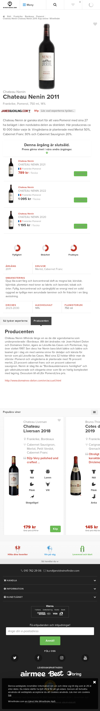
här (9, 695)
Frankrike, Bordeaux (40, 439)
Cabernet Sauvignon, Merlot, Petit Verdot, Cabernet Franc (41, 449)
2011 (8, 269)
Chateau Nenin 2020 (32, 215)
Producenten (41, 320)
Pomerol (22, 104)
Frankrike (9, 104)
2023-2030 (12, 308)
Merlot (39, 269)
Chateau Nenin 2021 (31, 163)
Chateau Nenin (14, 92)
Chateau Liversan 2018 (36, 428)
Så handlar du (50, 561)
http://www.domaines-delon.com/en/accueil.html (33, 380)
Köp (55, 529)
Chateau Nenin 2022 (32, 189)
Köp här (80, 173)
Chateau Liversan (35, 421)
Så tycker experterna (15, 320)
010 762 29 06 (31, 570)
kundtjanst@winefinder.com (61, 570)
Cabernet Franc (53, 269)
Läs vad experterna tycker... (57, 110)
